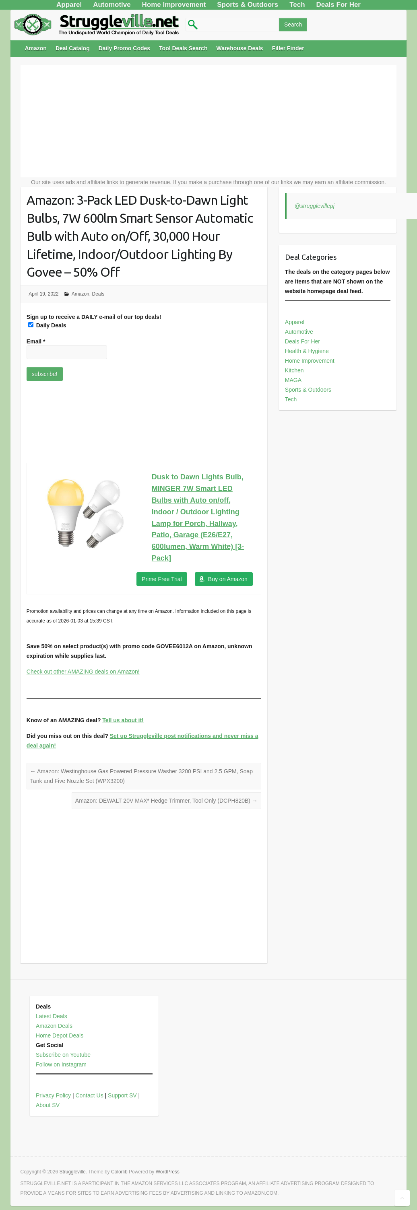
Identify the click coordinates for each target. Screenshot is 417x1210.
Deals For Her (302, 341)
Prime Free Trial (162, 579)
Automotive (299, 332)
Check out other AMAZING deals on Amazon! (83, 671)
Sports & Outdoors (308, 389)
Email (36, 341)
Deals (98, 294)
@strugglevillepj (314, 206)
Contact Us (89, 1095)
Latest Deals (51, 1016)
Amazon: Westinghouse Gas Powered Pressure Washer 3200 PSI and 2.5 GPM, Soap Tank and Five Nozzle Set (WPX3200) (141, 776)
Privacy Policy (53, 1095)
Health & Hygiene (307, 351)
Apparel (294, 322)
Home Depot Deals (59, 1035)
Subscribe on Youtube (63, 1055)
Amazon (35, 48)
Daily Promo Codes (124, 48)
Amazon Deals (54, 1026)
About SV (48, 1105)
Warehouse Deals (239, 48)
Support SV (122, 1095)
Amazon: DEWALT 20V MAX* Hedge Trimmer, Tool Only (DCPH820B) (166, 800)
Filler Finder (288, 48)
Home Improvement (309, 360)
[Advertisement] (208, 121)
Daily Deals (47, 325)
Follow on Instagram (61, 1064)
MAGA (293, 380)
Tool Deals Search (183, 48)
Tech (291, 399)
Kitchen (294, 370)
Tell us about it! (122, 720)
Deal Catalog (73, 48)
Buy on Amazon (228, 579)
